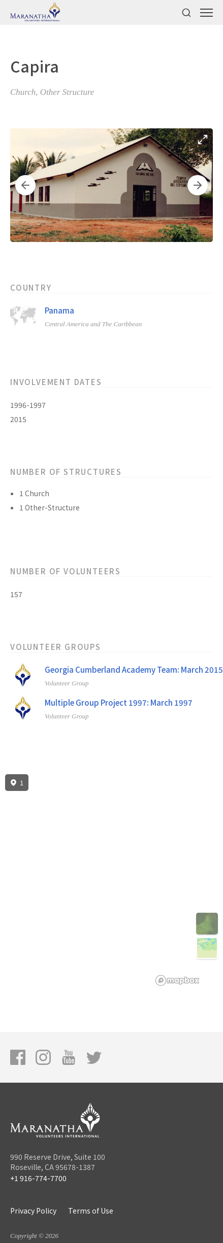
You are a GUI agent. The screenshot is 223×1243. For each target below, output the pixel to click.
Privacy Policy (33, 1210)
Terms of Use (90, 1210)
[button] (25, 185)
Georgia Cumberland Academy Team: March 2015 (134, 669)
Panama (59, 310)
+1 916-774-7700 (38, 1178)
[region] (111, 880)
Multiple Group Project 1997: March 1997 (119, 702)
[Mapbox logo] (177, 980)
